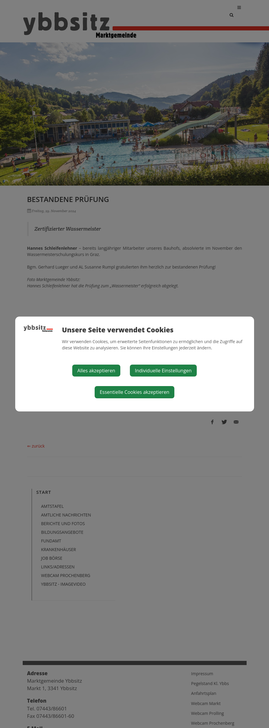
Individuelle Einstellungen (163, 370)
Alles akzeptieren (96, 370)
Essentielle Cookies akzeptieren (134, 392)
